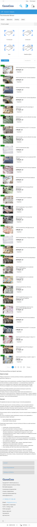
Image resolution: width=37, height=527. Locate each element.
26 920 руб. (19, 119)
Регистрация (32, 1)
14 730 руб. (19, 209)
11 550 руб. (19, 159)
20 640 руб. (19, 69)
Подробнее (19, 71)
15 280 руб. (19, 219)
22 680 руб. (19, 79)
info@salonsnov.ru (11, 502)
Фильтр (5, 60)
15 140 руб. (19, 309)
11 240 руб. (19, 89)
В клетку (17, 19)
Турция (2, 19)
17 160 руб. (19, 199)
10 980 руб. (19, 239)
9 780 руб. (19, 129)
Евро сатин (9, 19)
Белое (23, 19)
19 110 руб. (19, 109)
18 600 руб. (19, 139)
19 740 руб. (19, 289)
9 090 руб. (19, 229)
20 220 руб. (19, 189)
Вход (27, 1)
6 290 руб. (19, 339)
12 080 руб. (19, 149)
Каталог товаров (7, 12)
